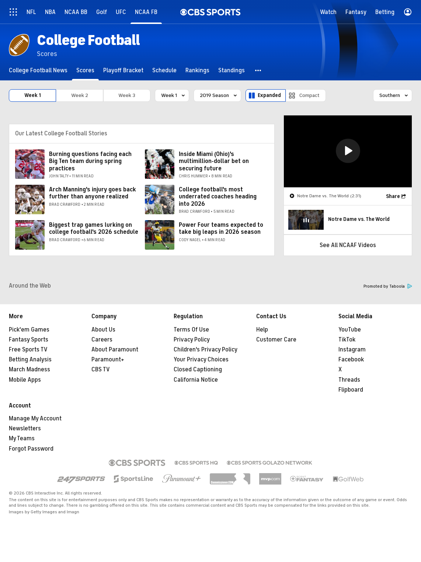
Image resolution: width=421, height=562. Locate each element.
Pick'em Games (29, 329)
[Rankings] (197, 70)
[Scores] (85, 70)
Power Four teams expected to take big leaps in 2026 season (221, 228)
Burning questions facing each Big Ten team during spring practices (90, 161)
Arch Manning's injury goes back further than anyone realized (92, 193)
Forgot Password (31, 448)
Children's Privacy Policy (205, 349)
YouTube (349, 329)
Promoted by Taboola (387, 286)
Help (262, 329)
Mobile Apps (25, 380)
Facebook (351, 359)
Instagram (352, 349)
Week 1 (32, 95)
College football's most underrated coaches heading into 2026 (218, 196)
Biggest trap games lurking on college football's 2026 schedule (93, 228)
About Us (103, 329)
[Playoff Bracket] (123, 70)
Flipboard (350, 389)
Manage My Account (35, 418)
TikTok (346, 339)
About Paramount (114, 349)
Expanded (269, 95)
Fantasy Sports (28, 339)
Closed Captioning (198, 369)
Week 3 (126, 95)
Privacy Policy (192, 339)
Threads (349, 380)
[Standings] (231, 70)
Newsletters (25, 428)
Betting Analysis (30, 359)
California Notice (196, 380)
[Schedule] (164, 70)
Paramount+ (107, 359)
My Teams (22, 438)
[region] (348, 151)
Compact (309, 95)
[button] (258, 70)
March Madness (29, 369)
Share (393, 196)
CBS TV (100, 369)
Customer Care (276, 339)
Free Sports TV (28, 349)
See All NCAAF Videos (348, 245)
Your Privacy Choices (201, 359)
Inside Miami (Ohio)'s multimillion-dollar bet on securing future (214, 161)
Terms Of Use (191, 329)
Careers (101, 339)
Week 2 (79, 95)
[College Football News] (38, 70)
